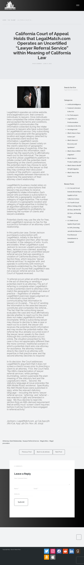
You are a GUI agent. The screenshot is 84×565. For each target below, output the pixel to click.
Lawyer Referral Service (31, 441)
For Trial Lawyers (72, 115)
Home (4, 20)
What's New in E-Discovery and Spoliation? (72, 143)
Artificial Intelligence (74, 104)
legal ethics (44, 441)
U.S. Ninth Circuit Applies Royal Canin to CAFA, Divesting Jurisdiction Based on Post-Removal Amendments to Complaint (74, 231)
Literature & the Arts (74, 126)
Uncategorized (72, 129)
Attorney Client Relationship (12, 441)
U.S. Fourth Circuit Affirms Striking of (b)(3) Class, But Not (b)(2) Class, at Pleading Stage (74, 210)
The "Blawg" (12, 20)
